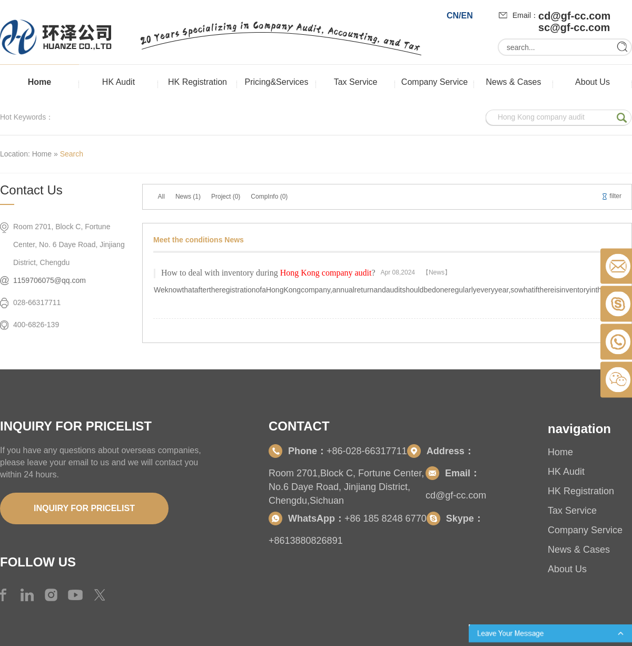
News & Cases (513, 81)
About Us (592, 81)
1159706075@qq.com (49, 280)
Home (39, 81)
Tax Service (356, 81)
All (161, 196)
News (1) (188, 196)
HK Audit (118, 81)
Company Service (434, 81)
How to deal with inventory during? (268, 272)
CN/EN (460, 15)
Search (71, 154)
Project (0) (225, 196)
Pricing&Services (277, 81)
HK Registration (197, 81)
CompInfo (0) (269, 196)
